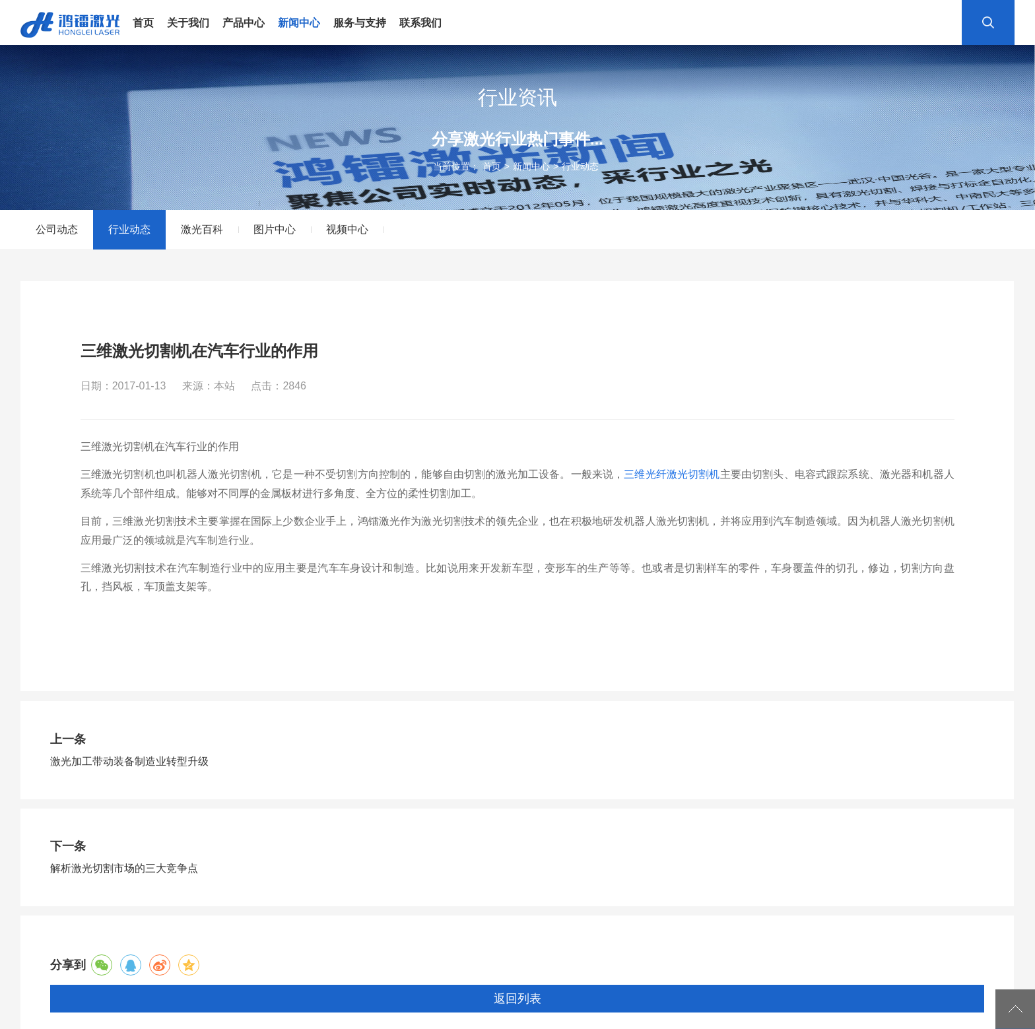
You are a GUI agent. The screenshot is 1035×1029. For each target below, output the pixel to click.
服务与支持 (359, 23)
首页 (143, 23)
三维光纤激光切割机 (671, 474)
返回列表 (517, 998)
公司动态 (57, 229)
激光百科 (202, 229)
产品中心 (243, 23)
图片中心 (274, 229)
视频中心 (347, 229)
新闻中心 (299, 23)
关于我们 (188, 23)
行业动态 (580, 166)
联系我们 (420, 23)
